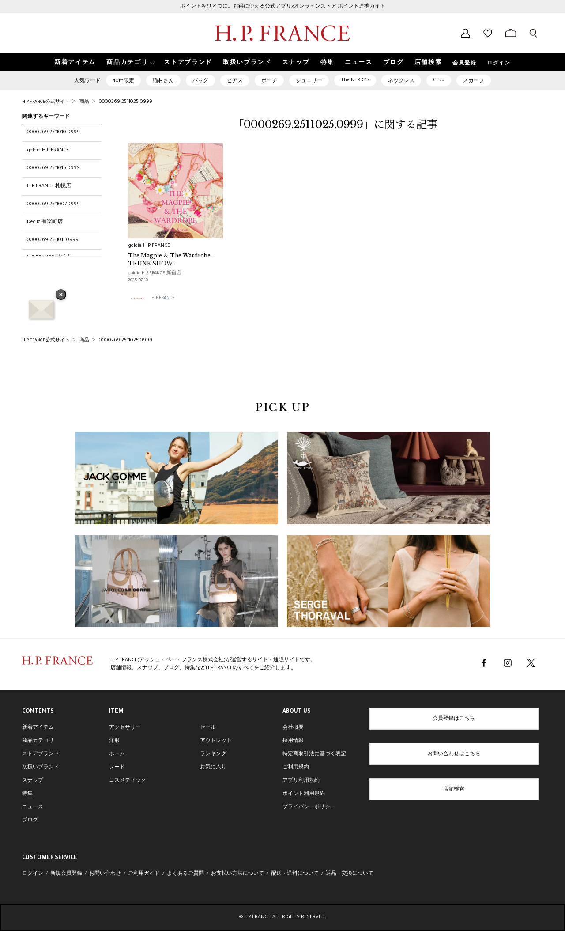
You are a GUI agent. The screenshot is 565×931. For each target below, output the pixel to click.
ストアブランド (40, 754)
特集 (27, 794)
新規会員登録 (66, 874)
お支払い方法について (237, 874)
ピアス (235, 81)
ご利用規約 (295, 767)
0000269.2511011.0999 (53, 240)
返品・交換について (349, 874)
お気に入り (213, 767)
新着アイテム (38, 727)
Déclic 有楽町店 (45, 222)
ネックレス (401, 81)
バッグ (200, 81)
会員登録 (464, 63)
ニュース (32, 807)
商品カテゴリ (38, 741)
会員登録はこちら (454, 719)
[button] (129, 62)
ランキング (213, 754)
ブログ (30, 820)
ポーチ (269, 81)
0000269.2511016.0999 (53, 168)
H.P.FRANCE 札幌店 (49, 186)
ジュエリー (309, 81)
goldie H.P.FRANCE (48, 150)
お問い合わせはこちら (453, 754)
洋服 (114, 741)
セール (208, 727)
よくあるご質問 (185, 874)
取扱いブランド (40, 767)
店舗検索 (453, 789)
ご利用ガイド (144, 874)
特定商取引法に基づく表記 (314, 754)
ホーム (117, 754)
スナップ (32, 780)
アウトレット (216, 741)
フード (117, 767)
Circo (438, 80)
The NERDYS (355, 80)
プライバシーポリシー (308, 807)
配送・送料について (295, 874)
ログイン (499, 63)
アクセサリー (125, 727)
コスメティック (127, 780)
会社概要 (293, 727)
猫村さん (163, 81)
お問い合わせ (105, 874)
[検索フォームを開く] (533, 33)
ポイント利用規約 (303, 794)
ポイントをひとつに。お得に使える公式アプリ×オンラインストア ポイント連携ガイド (282, 6)
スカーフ (473, 81)
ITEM (116, 712)
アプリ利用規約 (301, 780)
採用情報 (293, 741)
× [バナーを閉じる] (61, 295)
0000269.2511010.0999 (53, 132)
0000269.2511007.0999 (53, 204)
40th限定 (123, 81)
